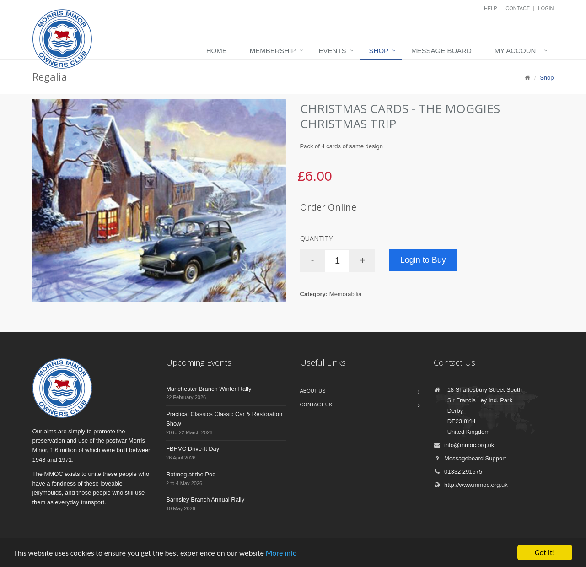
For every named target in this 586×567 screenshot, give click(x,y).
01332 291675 (458, 471)
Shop (379, 50)
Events (332, 50)
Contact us (316, 404)
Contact (517, 8)
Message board (441, 50)
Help (490, 8)
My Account (517, 50)
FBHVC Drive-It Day (192, 448)
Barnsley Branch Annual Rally (205, 499)
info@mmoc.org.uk (464, 445)
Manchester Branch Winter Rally (208, 388)
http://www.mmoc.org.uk (471, 484)
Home (216, 50)
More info (281, 553)
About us (313, 391)
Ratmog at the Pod (190, 474)
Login (546, 8)
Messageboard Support (470, 458)
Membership (273, 50)
